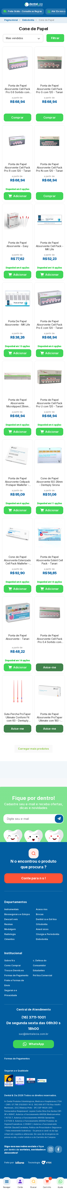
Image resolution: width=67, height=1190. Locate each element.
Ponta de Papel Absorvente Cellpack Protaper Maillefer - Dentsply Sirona (17, 482)
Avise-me (49, 667)
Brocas (39, 914)
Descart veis (11, 919)
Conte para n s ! (33, 878)
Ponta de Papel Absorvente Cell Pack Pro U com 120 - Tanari (49, 403)
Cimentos (9, 939)
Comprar (17, 117)
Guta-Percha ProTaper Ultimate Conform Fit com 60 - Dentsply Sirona (17, 717)
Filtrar (55, 38)
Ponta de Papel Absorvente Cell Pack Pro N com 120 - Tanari (49, 167)
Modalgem (10, 929)
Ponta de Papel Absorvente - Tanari (17, 637)
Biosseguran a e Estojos (17, 914)
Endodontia (28, 20)
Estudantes (39, 970)
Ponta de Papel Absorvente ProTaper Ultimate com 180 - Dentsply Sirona (49, 717)
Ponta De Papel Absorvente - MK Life (17, 323)
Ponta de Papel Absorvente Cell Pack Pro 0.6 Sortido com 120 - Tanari (17, 89)
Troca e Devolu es (14, 970)
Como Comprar (12, 965)
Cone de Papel (46, 20)
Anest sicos (42, 929)
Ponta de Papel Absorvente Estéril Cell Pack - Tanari (49, 560)
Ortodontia (41, 924)
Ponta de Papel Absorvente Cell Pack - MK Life (49, 246)
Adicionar (20, 196)
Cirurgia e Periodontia (47, 934)
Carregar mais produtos (31, 749)
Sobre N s (9, 960)
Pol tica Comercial (42, 975)
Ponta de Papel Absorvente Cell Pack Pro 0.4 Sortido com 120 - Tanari (49, 639)
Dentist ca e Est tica (46, 919)
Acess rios (41, 909)
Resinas (8, 924)
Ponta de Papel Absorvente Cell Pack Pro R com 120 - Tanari (17, 167)
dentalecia (11, 20)
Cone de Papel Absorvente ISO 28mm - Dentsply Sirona (49, 481)
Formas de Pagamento (16, 975)
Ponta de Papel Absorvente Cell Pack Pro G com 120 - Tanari (49, 88)
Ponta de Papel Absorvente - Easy (17, 244)
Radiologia (10, 934)
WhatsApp (33, 1044)
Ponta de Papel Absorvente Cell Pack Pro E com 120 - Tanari (49, 324)
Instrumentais (11, 909)
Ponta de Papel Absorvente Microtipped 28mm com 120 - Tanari (17, 403)
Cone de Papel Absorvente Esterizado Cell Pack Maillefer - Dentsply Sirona (17, 560)
